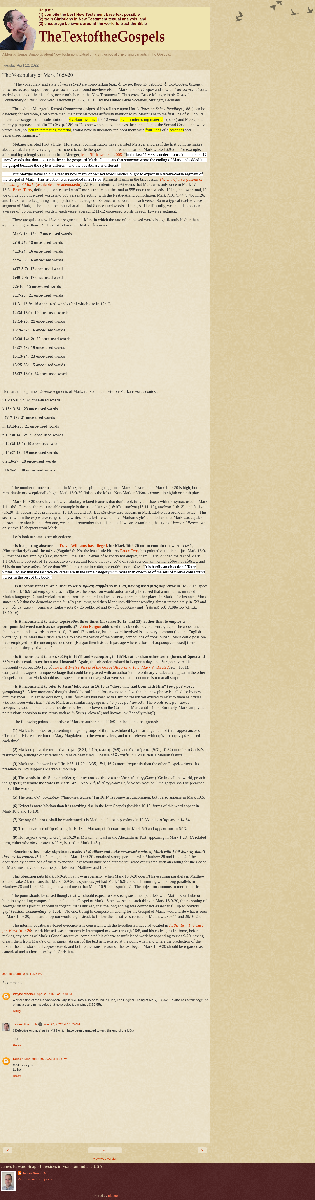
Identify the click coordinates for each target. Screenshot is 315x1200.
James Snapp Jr (25, 1024)
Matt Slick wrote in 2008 (101, 154)
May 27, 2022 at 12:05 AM (62, 1024)
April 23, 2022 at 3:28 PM (54, 994)
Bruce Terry (22, 189)
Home (105, 1150)
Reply (17, 1011)
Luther (18, 1059)
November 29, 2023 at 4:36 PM (45, 1059)
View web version (105, 1158)
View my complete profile (35, 1179)
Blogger (113, 1195)
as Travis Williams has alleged (80, 545)
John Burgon (90, 626)
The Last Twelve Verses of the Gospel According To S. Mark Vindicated (111, 667)
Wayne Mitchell (24, 994)
